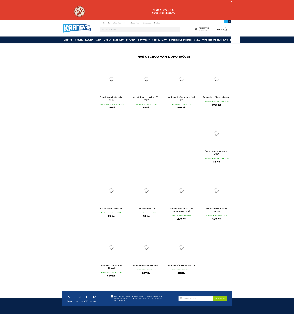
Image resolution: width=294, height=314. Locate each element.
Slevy (197, 40)
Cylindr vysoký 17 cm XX (111, 208)
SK (229, 21)
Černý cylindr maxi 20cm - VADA (216, 152)
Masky (98, 40)
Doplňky (130, 40)
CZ (226, 21)
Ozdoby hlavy (159, 40)
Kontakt (157, 23)
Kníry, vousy (143, 40)
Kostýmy (78, 40)
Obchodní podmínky (131, 23)
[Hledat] (177, 29)
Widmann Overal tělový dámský (216, 209)
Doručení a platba (114, 23)
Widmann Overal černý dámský (111, 266)
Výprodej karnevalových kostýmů (220, 40)
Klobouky (118, 40)
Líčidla (107, 40)
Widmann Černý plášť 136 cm (181, 265)
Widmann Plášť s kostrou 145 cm (181, 98)
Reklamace (147, 23)
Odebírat (220, 298)
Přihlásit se (203, 30)
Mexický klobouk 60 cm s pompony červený (181, 209)
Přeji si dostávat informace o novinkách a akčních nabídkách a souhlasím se (138, 298)
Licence (68, 40)
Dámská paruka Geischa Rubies (111, 98)
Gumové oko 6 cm (146, 208)
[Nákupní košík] (225, 29)
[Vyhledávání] (140, 29)
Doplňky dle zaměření (180, 40)
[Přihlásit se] (196, 29)
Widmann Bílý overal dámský (146, 265)
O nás (102, 23)
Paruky (89, 40)
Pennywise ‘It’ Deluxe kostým (216, 97)
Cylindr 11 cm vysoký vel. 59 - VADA (146, 98)
